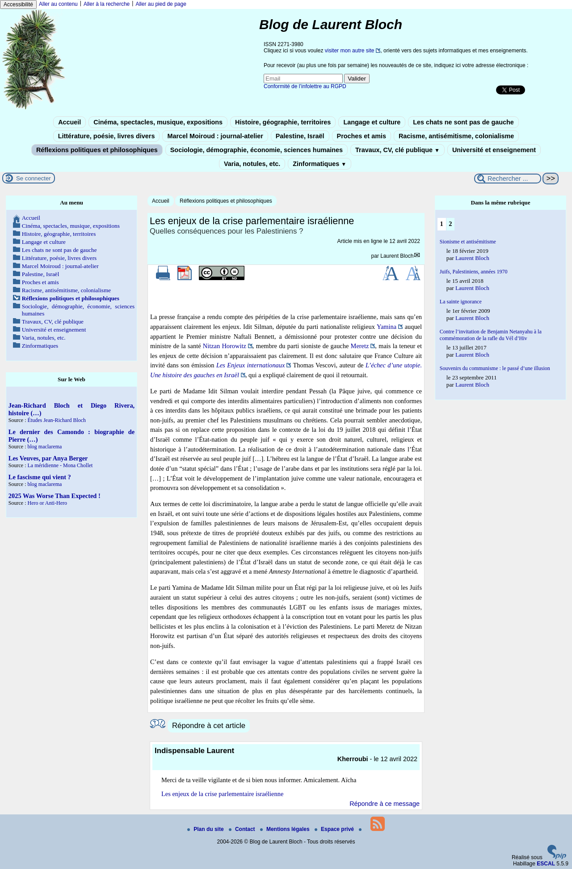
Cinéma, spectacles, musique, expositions (158, 122)
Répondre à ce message (384, 803)
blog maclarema (44, 446)
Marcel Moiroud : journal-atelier (215, 136)
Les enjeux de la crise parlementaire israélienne (222, 793)
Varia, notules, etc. (252, 163)
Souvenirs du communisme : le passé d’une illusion (495, 368)
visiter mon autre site (349, 50)
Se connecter (33, 178)
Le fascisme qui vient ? (39, 477)
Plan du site (206, 829)
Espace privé (335, 829)
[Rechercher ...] (507, 178)
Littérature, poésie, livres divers (106, 136)
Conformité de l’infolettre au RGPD (305, 86)
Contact (243, 829)
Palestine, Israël (300, 136)
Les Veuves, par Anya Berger (48, 458)
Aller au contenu (58, 4)
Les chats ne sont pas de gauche (463, 122)
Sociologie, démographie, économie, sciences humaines (256, 149)
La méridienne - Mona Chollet (60, 465)
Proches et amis (361, 136)
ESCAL (546, 863)
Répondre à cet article (208, 725)
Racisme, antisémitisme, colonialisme (456, 136)
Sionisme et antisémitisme (468, 242)
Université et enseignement (494, 149)
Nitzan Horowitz (224, 345)
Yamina (386, 326)
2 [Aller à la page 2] (450, 223)
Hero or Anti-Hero (47, 503)
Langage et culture (371, 122)
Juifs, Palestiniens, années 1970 (474, 271)
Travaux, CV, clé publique (397, 149)
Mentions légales (285, 829)
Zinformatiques (319, 163)
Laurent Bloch (396, 256)
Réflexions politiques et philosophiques (97, 149)
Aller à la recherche (107, 4)
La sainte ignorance (461, 301)
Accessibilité (18, 4)
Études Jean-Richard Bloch (56, 420)
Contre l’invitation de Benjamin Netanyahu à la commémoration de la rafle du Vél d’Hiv (491, 334)
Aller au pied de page (160, 4)
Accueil (69, 122)
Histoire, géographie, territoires (283, 122)
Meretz (360, 345)
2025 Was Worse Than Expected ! (54, 495)
